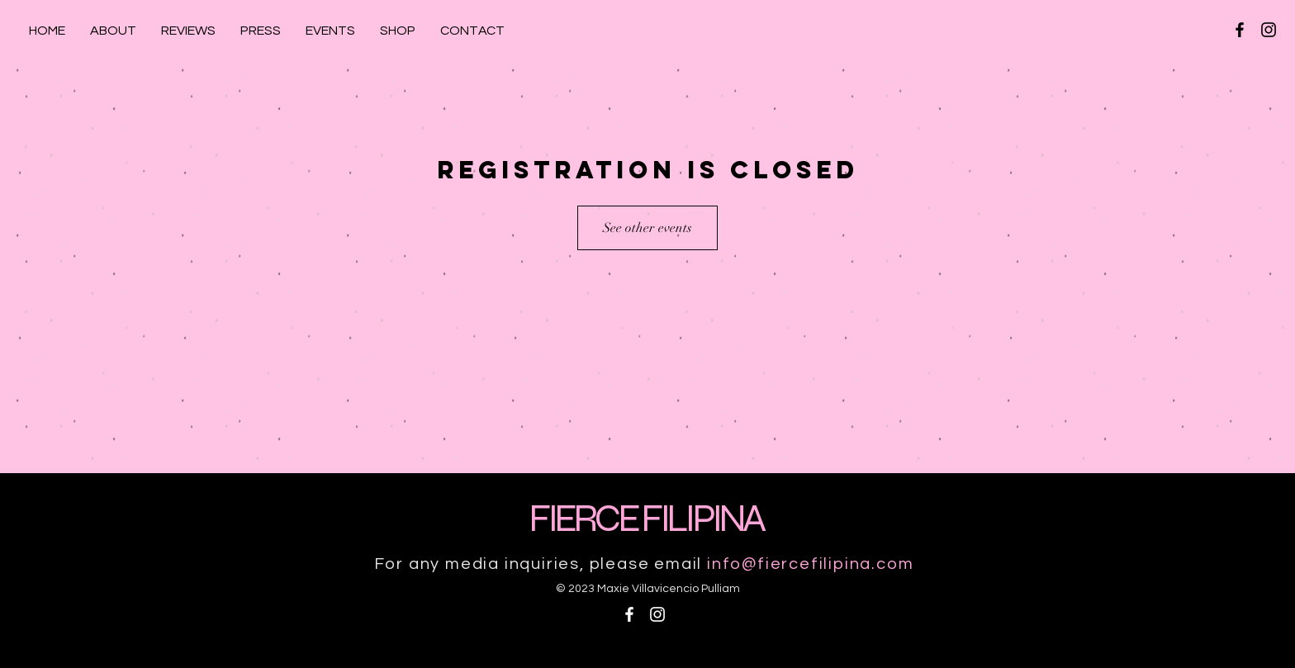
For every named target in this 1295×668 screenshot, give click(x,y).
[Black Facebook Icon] (1240, 30)
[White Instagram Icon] (657, 614)
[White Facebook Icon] (629, 614)
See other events (647, 228)
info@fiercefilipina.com (810, 564)
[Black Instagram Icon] (1268, 30)
